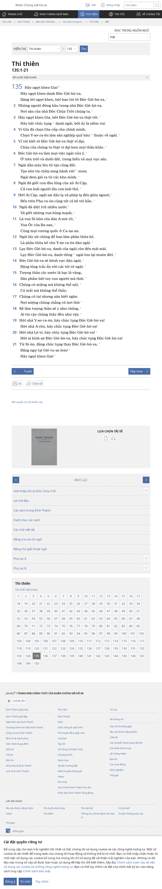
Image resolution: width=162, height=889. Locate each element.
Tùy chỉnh (42, 882)
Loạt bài (62, 738)
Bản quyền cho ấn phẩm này (27, 402)
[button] (51, 14)
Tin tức (113, 709)
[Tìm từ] (139, 5)
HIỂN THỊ (20, 49)
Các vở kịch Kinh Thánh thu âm (74, 787)
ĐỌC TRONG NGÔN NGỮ (132, 30)
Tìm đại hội (87, 808)
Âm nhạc (62, 782)
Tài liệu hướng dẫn (68, 765)
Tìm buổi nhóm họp (54, 808)
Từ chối (25, 882)
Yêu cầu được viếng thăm (123, 731)
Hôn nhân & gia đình (17, 743)
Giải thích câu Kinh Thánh (19, 722)
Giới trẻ (10, 749)
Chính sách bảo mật (36, 871)
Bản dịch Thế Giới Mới (46, 21)
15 (15, 272)
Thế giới (114, 775)
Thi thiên (94, 21)
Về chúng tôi (116, 719)
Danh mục (63, 760)
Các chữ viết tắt (24, 530)
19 (15, 320)
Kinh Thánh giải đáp (16, 716)
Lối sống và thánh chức (70, 749)
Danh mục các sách (27, 520)
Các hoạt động (118, 764)
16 (15, 284)
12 (15, 236)
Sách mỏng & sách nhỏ (70, 727)
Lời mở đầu (21, 501)
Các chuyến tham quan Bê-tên (126, 742)
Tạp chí (61, 743)
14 (15, 260)
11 (15, 218)
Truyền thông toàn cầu (131, 813)
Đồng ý (10, 882)
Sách (60, 722)
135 (18, 86)
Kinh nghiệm (117, 769)
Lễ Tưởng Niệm (118, 753)
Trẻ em (9, 754)
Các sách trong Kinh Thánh (73, 21)
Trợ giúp (10, 822)
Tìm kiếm (48, 813)
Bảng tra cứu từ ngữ (28, 539)
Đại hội (113, 759)
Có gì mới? (124, 808)
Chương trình (65, 754)
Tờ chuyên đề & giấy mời (71, 732)
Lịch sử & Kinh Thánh (17, 771)
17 (15, 296)
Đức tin (10, 760)
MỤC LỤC (81, 480)
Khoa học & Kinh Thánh (18, 765)
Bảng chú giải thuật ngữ (30, 549)
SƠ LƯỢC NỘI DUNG (26, 589)
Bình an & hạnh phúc (17, 738)
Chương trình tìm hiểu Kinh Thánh (24, 727)
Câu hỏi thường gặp (121, 726)
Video (61, 776)
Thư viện (7, 21)
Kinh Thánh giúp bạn (17, 709)
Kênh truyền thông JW (70, 771)
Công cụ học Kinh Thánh (19, 732)
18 (15, 308)
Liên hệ (114, 737)
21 (15, 344)
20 (15, 332)
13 (15, 248)
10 (15, 206)
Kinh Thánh (24, 21)
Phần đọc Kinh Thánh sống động (75, 792)
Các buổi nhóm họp (120, 748)
